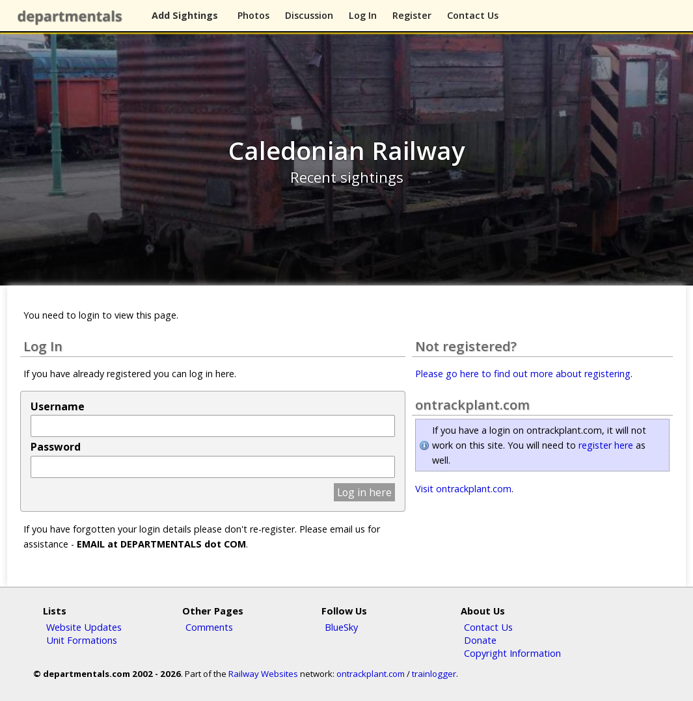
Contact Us (472, 15)
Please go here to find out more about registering (523, 373)
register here (605, 445)
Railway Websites (263, 674)
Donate (480, 639)
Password (56, 447)
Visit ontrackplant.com (463, 489)
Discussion (309, 15)
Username (58, 406)
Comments (209, 626)
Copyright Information (512, 652)
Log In (363, 15)
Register (411, 15)
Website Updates (84, 626)
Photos (253, 15)
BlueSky (341, 626)
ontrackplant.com (370, 674)
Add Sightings (185, 15)
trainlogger (434, 674)
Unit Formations (81, 639)
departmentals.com (73, 16)
